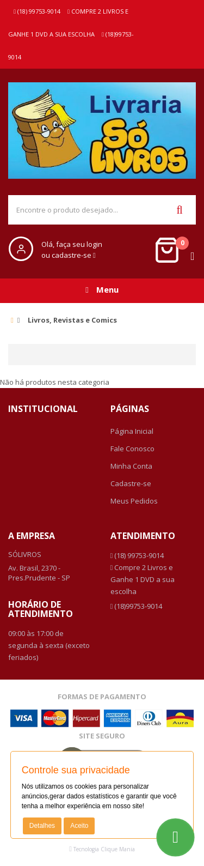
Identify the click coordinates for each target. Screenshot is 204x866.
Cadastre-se (130, 483)
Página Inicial (131, 431)
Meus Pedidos (134, 501)
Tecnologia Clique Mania (104, 849)
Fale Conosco (132, 448)
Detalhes (42, 825)
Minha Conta (131, 466)
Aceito (79, 825)
